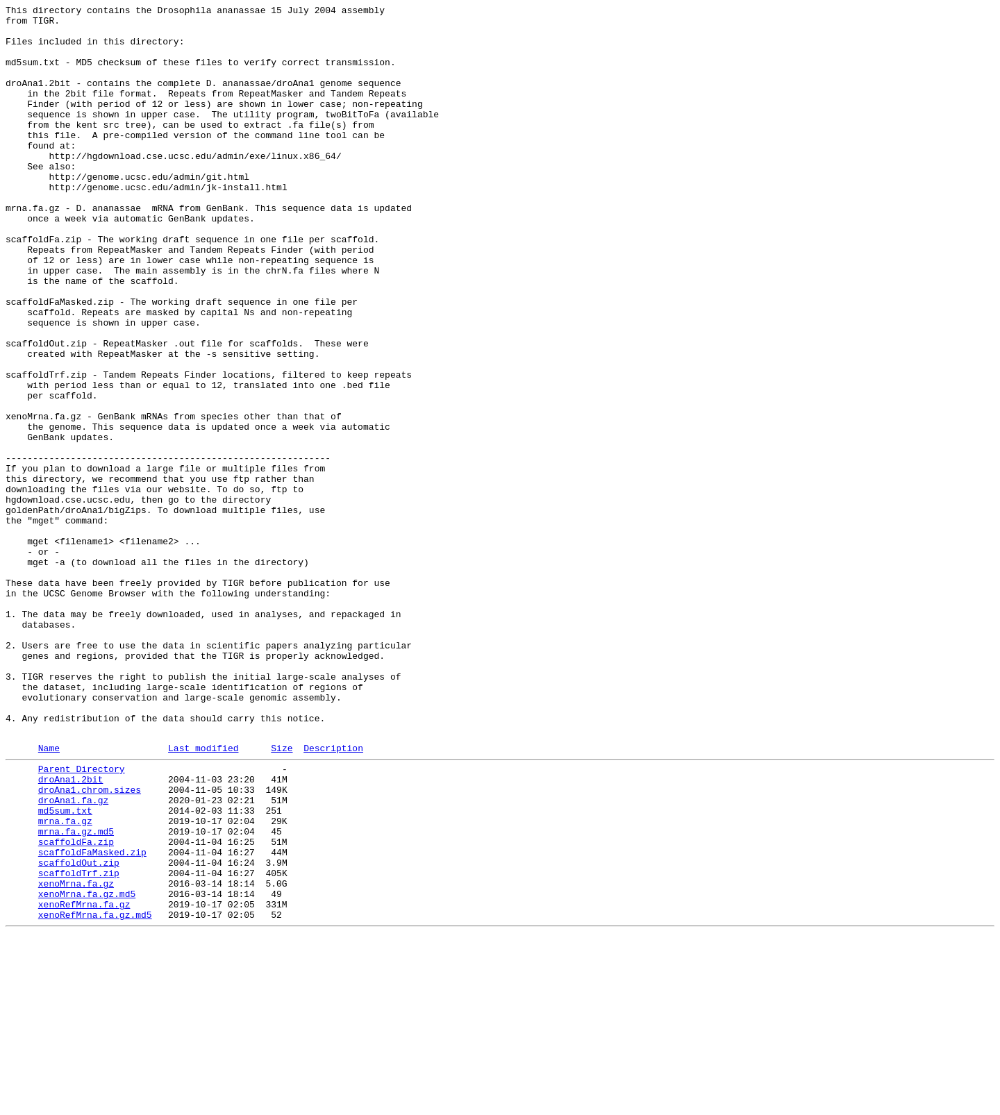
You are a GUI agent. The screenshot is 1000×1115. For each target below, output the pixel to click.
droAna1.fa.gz (73, 956)
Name (49, 895)
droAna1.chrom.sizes (89, 943)
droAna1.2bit (70, 931)
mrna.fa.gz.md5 (76, 993)
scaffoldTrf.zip (78, 1043)
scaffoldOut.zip (78, 1031)
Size (281, 895)
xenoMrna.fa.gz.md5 (86, 1068)
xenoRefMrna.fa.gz (84, 1081)
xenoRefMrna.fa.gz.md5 (95, 1093)
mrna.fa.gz (65, 981)
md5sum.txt (65, 968)
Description (333, 895)
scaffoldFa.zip (76, 1006)
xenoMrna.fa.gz (76, 1056)
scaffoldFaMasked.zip (92, 1018)
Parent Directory (81, 918)
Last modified (203, 895)
